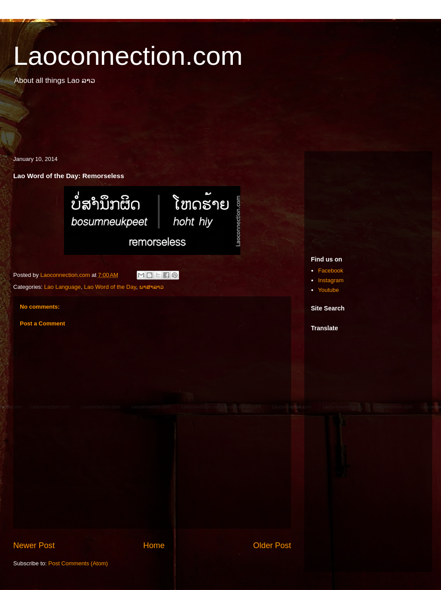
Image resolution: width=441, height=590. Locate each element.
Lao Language (62, 287)
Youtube (328, 290)
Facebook (330, 270)
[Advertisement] (220, 122)
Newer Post (34, 545)
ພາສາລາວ (151, 287)
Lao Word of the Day (110, 287)
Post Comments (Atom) (78, 563)
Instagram (331, 280)
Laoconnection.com (128, 56)
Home (154, 545)
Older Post (272, 545)
